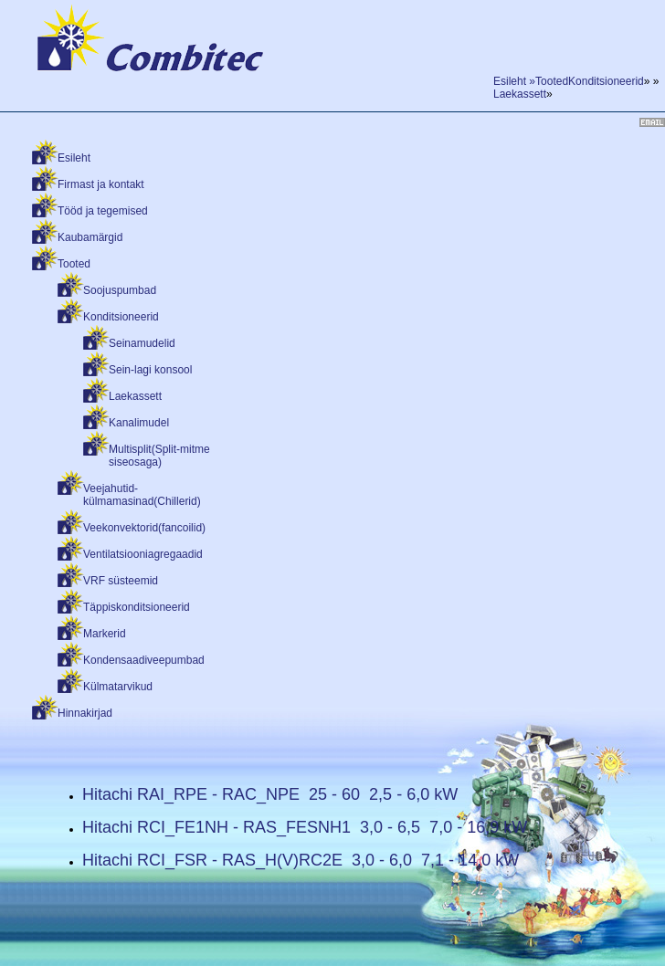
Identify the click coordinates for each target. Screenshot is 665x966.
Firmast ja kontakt (101, 184)
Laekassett (135, 396)
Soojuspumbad (119, 290)
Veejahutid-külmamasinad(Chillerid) (142, 495)
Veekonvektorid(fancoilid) (144, 527)
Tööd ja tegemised (103, 211)
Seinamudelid (142, 343)
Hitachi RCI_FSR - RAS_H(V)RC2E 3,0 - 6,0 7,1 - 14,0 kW (300, 860)
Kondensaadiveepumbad (144, 660)
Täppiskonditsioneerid (136, 607)
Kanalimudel (139, 422)
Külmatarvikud (118, 686)
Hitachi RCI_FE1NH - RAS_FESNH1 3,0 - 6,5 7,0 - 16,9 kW (304, 827)
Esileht (74, 158)
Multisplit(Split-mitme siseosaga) (159, 455)
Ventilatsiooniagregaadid (143, 554)
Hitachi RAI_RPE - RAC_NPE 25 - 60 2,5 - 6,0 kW (270, 794)
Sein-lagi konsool (150, 369)
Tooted (74, 263)
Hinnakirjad (85, 713)
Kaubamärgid (90, 237)
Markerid (104, 633)
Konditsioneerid (121, 316)
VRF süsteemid (120, 580)
